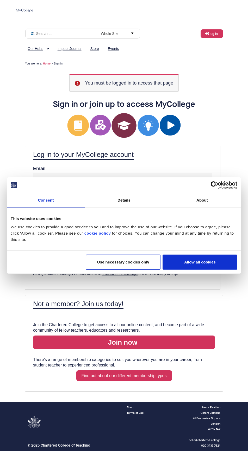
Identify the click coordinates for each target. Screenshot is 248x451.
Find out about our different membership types (124, 375)
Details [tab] (124, 200)
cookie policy (97, 233)
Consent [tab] (46, 200)
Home (47, 63)
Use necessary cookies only (123, 262)
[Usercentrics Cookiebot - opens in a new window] (214, 185)
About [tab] (202, 200)
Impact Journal (70, 49)
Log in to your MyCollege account (83, 154)
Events (113, 49)
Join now (123, 342)
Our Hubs (35, 49)
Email (39, 168)
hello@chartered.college (120, 274)
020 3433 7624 (210, 446)
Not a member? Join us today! (78, 304)
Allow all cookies (200, 262)
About (130, 407)
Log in (214, 34)
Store (94, 49)
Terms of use (135, 413)
